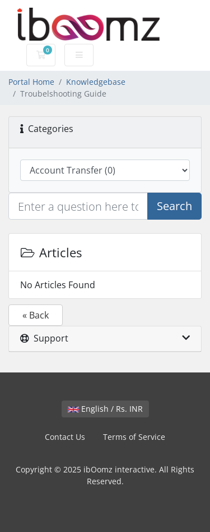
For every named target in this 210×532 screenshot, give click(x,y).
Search (174, 205)
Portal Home (31, 81)
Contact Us (65, 436)
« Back (35, 315)
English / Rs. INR (105, 408)
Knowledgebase (95, 81)
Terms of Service (134, 436)
